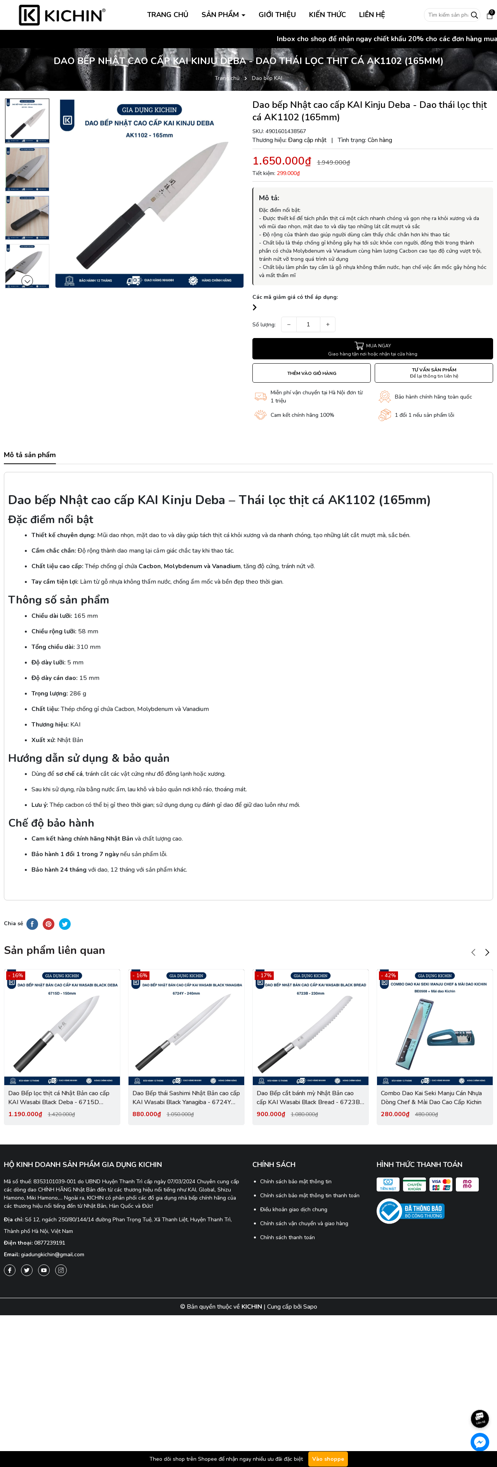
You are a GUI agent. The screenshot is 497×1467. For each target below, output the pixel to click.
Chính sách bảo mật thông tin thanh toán (310, 1195)
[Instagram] (61, 1270)
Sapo (310, 1306)
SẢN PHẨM (221, 14)
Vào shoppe (328, 1459)
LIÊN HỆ (372, 14)
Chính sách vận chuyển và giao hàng (304, 1223)
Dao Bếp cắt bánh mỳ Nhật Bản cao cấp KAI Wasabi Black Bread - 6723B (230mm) (308, 1097)
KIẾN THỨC (327, 14)
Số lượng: (264, 324)
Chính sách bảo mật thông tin (296, 1181)
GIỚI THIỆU (277, 14)
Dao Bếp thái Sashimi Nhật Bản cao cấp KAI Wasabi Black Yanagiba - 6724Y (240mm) (186, 1097)
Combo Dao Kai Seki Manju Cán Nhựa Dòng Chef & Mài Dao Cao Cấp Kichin (431, 1097)
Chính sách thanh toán (287, 1237)
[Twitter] (27, 1270)
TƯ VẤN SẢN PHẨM (434, 373)
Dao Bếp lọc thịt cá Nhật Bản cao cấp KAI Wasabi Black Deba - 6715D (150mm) (58, 1097)
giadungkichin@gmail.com (52, 1254)
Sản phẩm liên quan (54, 950)
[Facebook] (10, 1270)
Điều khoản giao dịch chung (293, 1209)
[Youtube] (44, 1270)
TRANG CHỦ (167, 14)
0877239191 (49, 1243)
